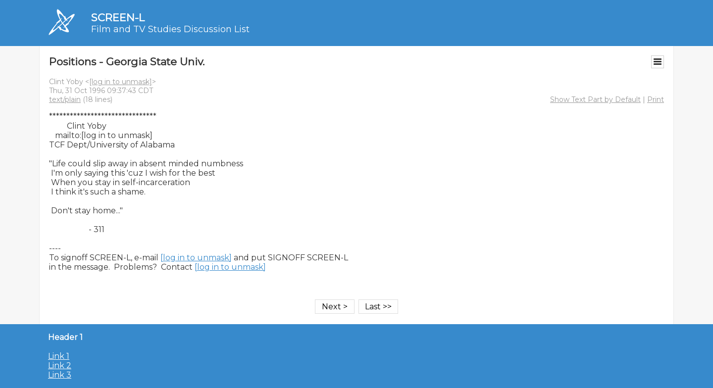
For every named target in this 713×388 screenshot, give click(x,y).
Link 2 (59, 365)
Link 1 (58, 356)
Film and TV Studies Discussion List (170, 29)
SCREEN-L (118, 17)
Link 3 (59, 375)
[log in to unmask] (120, 81)
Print (655, 99)
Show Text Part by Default (595, 99)
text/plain (65, 99)
